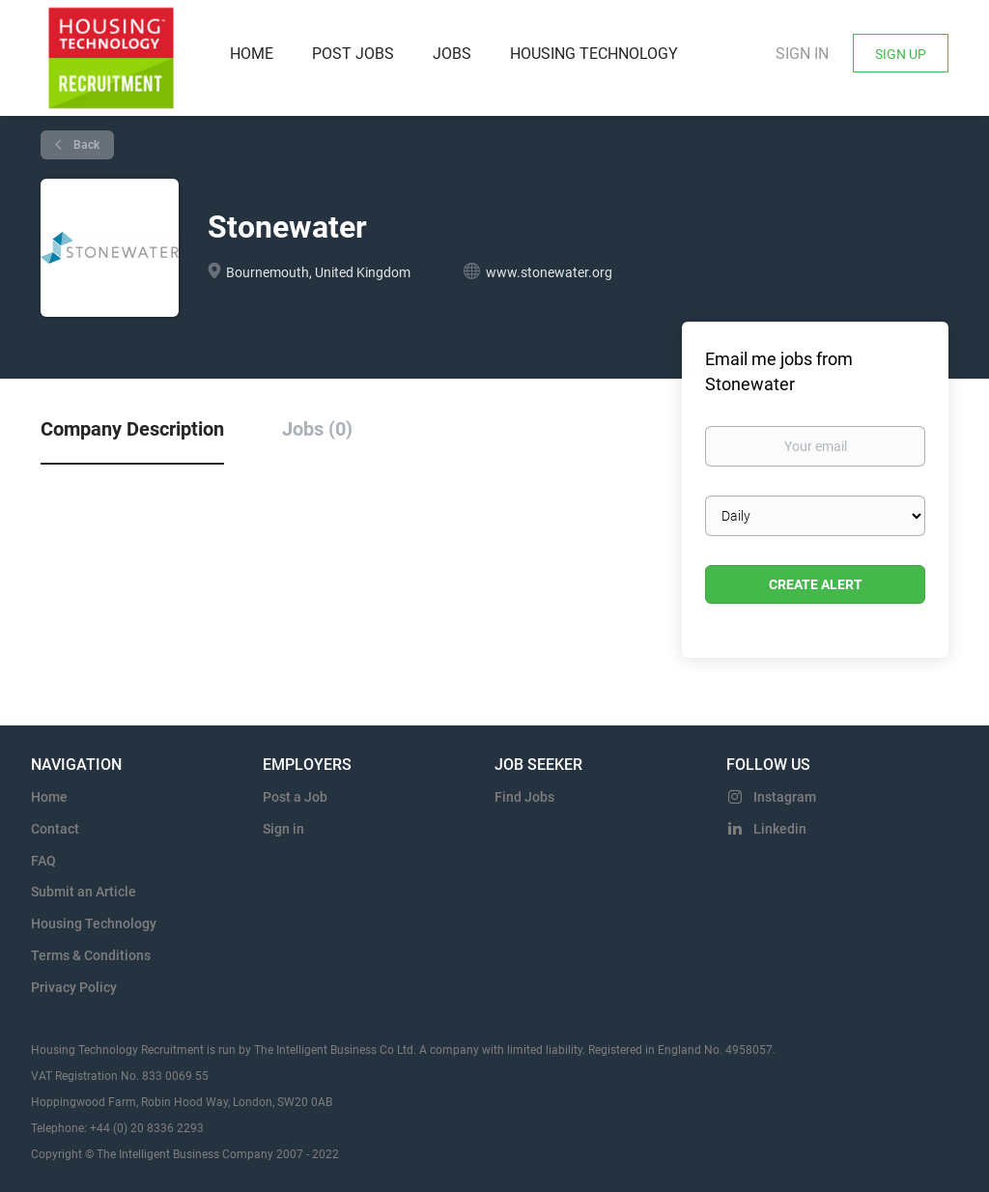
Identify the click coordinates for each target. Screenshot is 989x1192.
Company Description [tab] (132, 428)
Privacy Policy (74, 987)
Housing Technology (93, 923)
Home (49, 797)
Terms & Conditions (91, 955)
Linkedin (779, 829)
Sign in (802, 53)
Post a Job (295, 797)
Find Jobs (524, 797)
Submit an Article (83, 891)
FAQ (43, 860)
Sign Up (900, 54)
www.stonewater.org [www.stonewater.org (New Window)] (549, 272)
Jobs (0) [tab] (317, 428)
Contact (55, 829)
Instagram (784, 797)
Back (85, 145)
